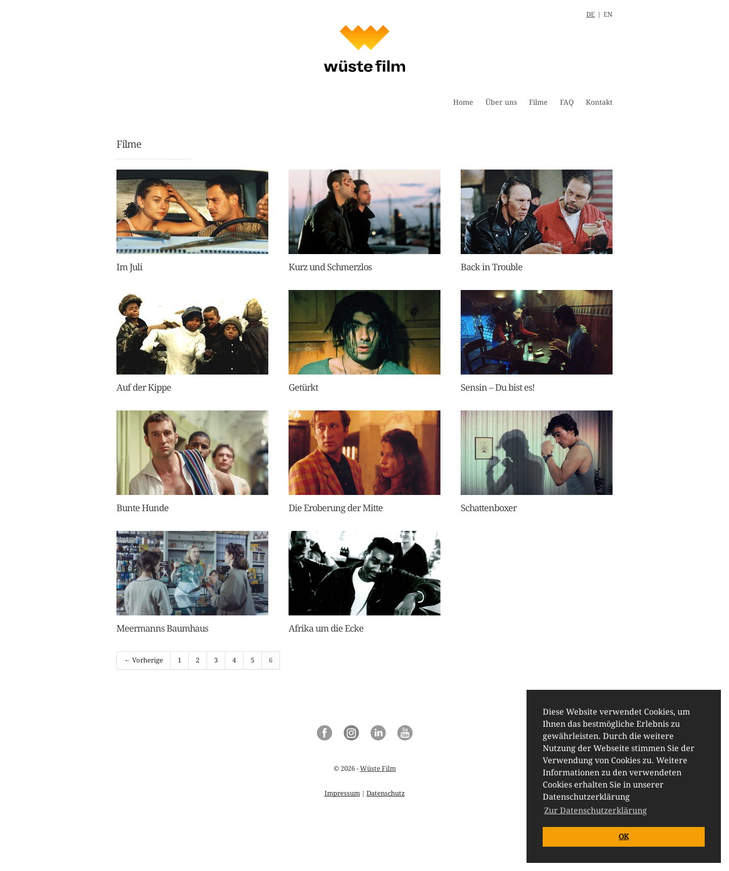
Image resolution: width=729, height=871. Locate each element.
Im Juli (129, 267)
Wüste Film (378, 768)
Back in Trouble (491, 267)
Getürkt (303, 387)
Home (463, 102)
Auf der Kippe (143, 387)
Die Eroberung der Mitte (336, 508)
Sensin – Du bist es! (498, 387)
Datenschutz (386, 793)
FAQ (567, 102)
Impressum (342, 793)
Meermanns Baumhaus (162, 628)
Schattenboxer (488, 508)
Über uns (501, 102)
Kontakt (599, 102)
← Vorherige (143, 660)
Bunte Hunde (142, 508)
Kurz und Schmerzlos (330, 267)
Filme (538, 102)
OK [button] (624, 837)
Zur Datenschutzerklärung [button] (595, 810)
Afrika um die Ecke (326, 628)
